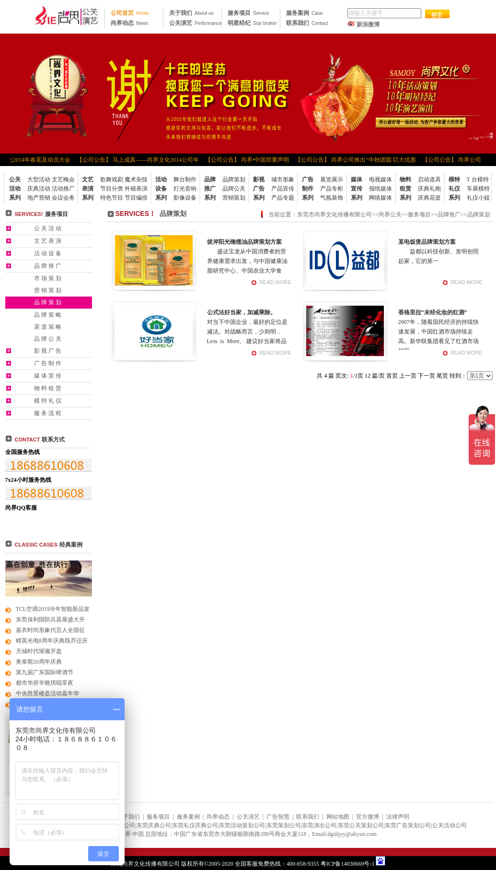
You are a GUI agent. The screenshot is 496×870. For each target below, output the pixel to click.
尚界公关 (390, 214)
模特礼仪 (48, 400)
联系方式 (40, 439)
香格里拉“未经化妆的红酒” (432, 312)
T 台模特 (478, 179)
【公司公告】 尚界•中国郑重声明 (250, 159)
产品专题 (282, 197)
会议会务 (63, 197)
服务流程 (48, 413)
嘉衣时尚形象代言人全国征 (50, 630)
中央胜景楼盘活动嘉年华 (47, 693)
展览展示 (331, 179)
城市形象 (282, 179)
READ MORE (275, 282)
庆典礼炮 (429, 188)
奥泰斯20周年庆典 (39, 661)
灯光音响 (184, 188)
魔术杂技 (136, 179)
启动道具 (429, 179)
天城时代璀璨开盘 (39, 651)
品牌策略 (48, 314)
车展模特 (478, 188)
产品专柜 (331, 188)
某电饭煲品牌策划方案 (427, 241)
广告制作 (48, 363)
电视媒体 (380, 179)
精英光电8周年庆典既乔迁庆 (52, 640)
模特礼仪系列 (454, 188)
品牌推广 (48, 265)
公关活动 (48, 228)
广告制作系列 (307, 188)
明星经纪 (252, 23)
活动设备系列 (161, 188)
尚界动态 (129, 23)
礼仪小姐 (478, 197)
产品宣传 (282, 188)
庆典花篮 (429, 197)
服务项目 (248, 13)
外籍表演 (136, 188)
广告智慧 (277, 816)
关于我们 (191, 13)
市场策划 (48, 278)
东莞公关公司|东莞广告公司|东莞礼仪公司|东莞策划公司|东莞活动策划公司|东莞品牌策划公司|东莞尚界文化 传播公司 (67, 17)
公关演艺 (195, 23)
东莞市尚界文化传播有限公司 (334, 214)
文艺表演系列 (87, 188)
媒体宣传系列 (356, 188)
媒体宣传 (48, 375)
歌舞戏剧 (111, 179)
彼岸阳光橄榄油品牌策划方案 (244, 241)
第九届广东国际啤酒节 (44, 672)
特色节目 (111, 197)
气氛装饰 (331, 197)
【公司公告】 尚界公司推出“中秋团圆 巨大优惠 (358, 159)
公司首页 (130, 13)
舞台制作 (184, 179)
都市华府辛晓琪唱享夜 (44, 682)
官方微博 (367, 816)
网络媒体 (380, 197)
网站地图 (337, 816)
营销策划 (233, 197)
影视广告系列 (259, 188)
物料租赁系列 (405, 188)
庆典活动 (38, 188)
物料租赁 (48, 388)
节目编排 (136, 197)
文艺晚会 (63, 179)
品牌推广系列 (210, 188)
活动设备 (48, 253)
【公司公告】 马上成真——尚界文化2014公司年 (141, 159)
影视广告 (48, 350)
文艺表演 (48, 241)
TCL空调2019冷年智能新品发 (53, 609)
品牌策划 (233, 179)
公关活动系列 (15, 188)
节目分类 (111, 188)
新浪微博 (368, 24)
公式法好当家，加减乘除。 (241, 312)
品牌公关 (233, 188)
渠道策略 (48, 326)
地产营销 (38, 197)
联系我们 (307, 23)
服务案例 (304, 13)
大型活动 (38, 179)
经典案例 (70, 544)
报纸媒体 (380, 188)
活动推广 (63, 188)
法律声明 (397, 816)
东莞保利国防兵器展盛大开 (50, 619)
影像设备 (184, 197)
